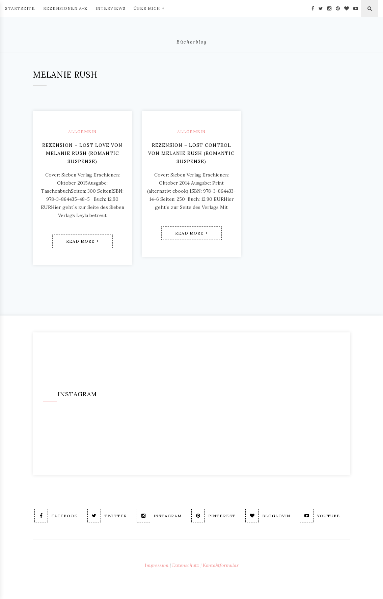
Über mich (149, 7)
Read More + (82, 241)
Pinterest (213, 515)
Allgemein (82, 131)
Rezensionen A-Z (65, 8)
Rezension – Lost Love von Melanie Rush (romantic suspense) (82, 153)
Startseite (20, 8)
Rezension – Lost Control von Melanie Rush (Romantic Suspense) (191, 153)
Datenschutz (185, 565)
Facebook (56, 515)
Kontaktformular (221, 565)
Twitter (107, 515)
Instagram (159, 515)
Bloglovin (267, 515)
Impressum (156, 565)
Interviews (110, 8)
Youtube (320, 515)
